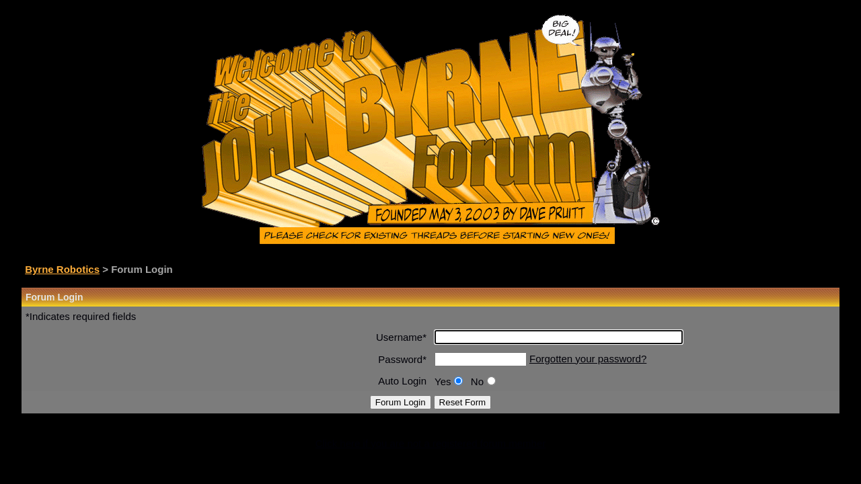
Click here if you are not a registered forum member (430, 443)
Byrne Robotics (62, 269)
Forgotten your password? (587, 358)
